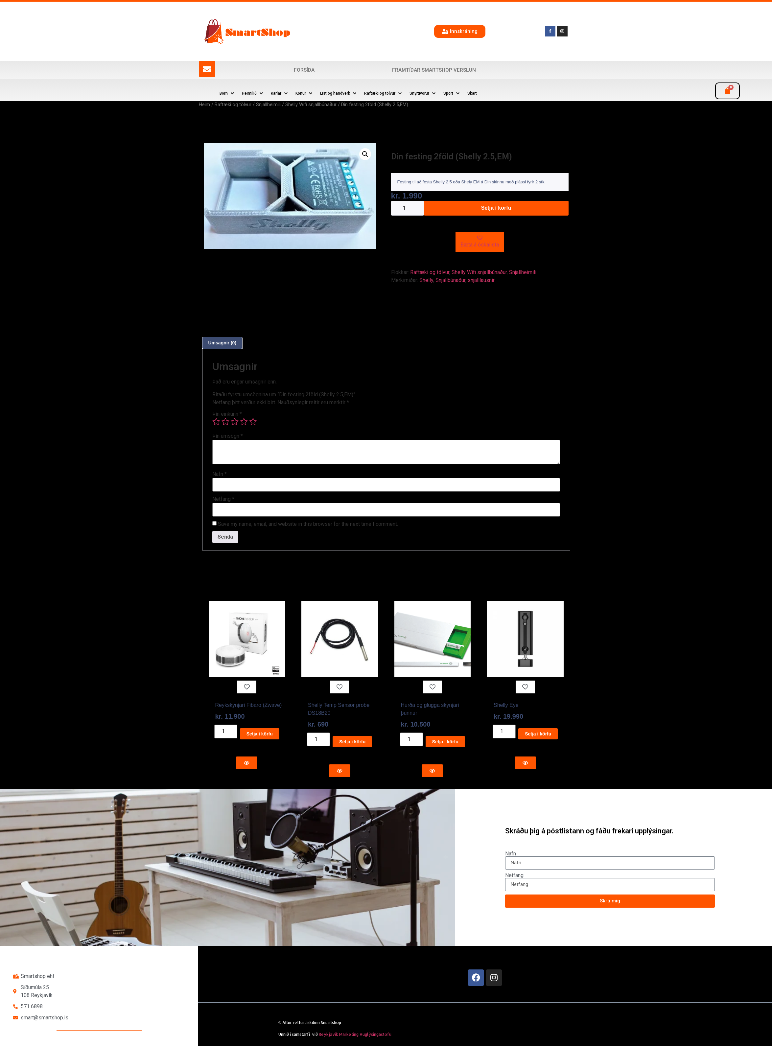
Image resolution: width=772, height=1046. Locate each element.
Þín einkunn (227, 414)
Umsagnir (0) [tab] (222, 342)
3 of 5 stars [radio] (235, 422)
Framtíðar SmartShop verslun (434, 70)
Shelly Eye (506, 705)
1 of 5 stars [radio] (216, 422)
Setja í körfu (496, 208)
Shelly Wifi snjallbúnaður (311, 104)
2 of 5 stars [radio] (225, 422)
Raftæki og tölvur (233, 104)
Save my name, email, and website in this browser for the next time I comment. (308, 524)
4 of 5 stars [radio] (244, 422)
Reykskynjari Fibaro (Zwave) (248, 705)
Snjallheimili (268, 104)
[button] (227, 93)
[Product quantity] (407, 208)
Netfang (223, 499)
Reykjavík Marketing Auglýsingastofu (355, 1034)
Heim (204, 104)
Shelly (426, 280)
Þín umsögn (227, 436)
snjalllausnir (481, 280)
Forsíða (304, 70)
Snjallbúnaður (450, 280)
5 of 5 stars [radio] (253, 422)
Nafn (219, 474)
